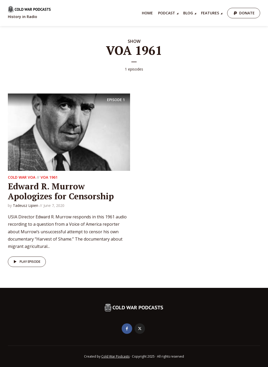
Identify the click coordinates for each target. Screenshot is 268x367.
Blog (188, 12)
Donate (247, 12)
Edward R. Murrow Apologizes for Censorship (61, 191)
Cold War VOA (21, 177)
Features (210, 12)
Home (147, 12)
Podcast (166, 12)
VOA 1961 (49, 177)
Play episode (26, 262)
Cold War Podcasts (115, 356)
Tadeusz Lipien (25, 205)
